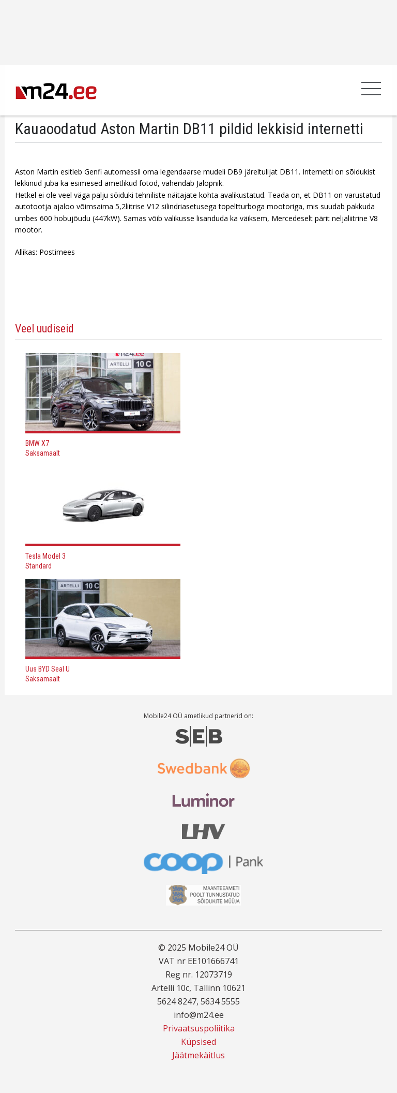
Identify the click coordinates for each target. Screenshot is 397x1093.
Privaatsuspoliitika (199, 1028)
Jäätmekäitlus (198, 1055)
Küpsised (198, 1041)
